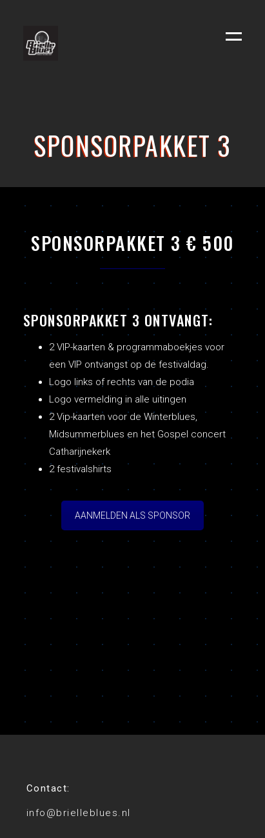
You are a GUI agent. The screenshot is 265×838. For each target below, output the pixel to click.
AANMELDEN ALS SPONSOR (132, 515)
